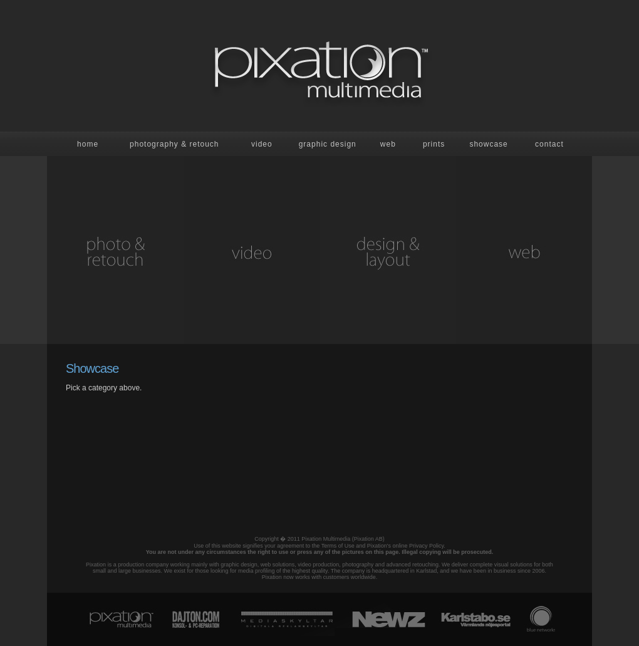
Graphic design (327, 144)
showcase (488, 144)
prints (434, 144)
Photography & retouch (174, 144)
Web (388, 144)
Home (87, 144)
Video (262, 144)
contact (549, 144)
